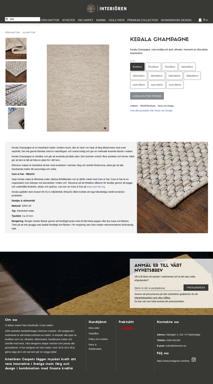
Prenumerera (196, 287)
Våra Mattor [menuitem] (49, 20)
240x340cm (174, 75)
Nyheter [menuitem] (68, 20)
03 (163, 340)
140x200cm (187, 66)
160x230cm (139, 75)
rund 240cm (157, 84)
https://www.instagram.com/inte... (174, 361)
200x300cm (156, 75)
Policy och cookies (98, 339)
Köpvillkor (94, 333)
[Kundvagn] (202, 20)
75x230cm (169, 66)
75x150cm (153, 66)
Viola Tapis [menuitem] (117, 20)
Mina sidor (94, 328)
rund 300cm (175, 84)
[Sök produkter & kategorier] (24, 19)
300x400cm (192, 75)
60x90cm (137, 66)
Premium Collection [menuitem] (142, 20)
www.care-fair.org (96, 186)
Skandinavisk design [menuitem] (176, 20)
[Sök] (7, 19)
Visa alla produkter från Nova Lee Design (151, 110)
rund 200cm (139, 84)
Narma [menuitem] (101, 20)
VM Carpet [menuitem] (85, 20)
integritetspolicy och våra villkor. (152, 297)
